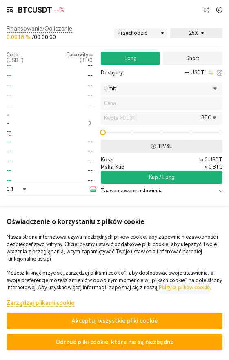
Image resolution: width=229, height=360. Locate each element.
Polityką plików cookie (184, 288)
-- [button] (8, 119)
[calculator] (219, 72)
